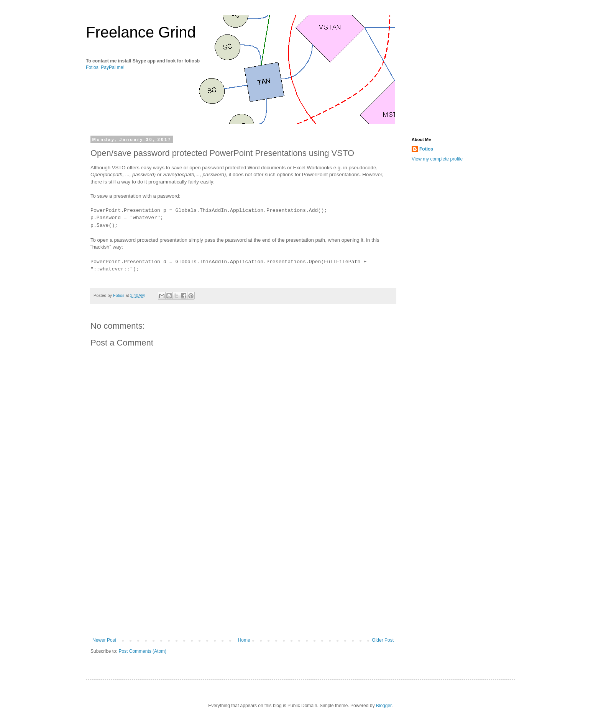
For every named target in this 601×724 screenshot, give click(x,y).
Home (244, 640)
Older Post (383, 640)
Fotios (92, 67)
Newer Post (104, 640)
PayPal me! (112, 67)
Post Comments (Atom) (142, 651)
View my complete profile (437, 159)
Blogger (384, 705)
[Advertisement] (243, 574)
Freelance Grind (141, 32)
